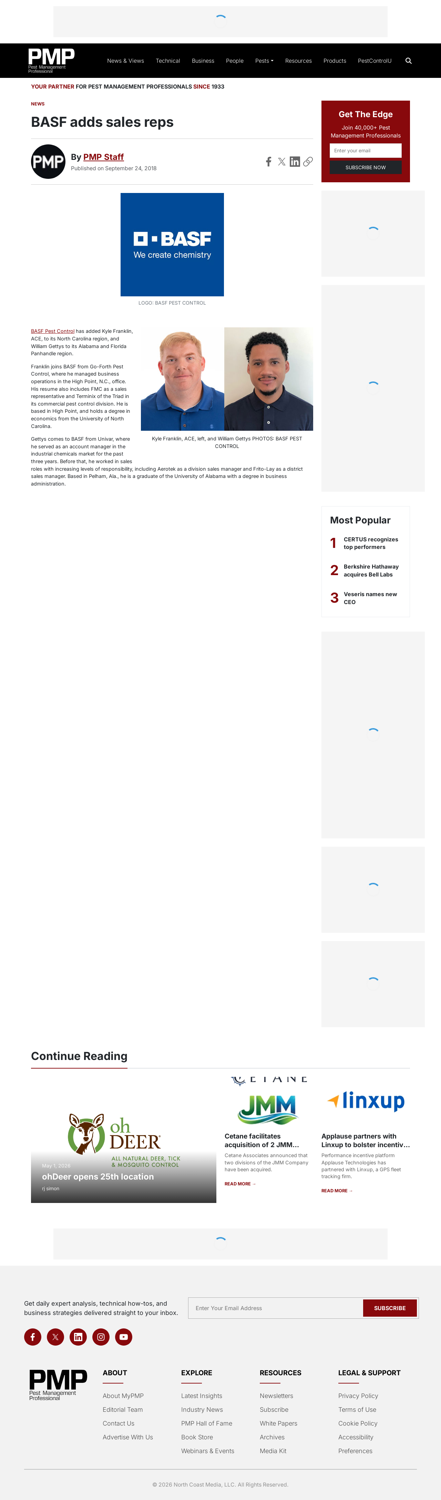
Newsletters (276, 1395)
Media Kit (273, 1451)
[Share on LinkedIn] (295, 161)
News (37, 103)
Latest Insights (201, 1395)
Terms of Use (357, 1409)
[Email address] (366, 150)
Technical (168, 60)
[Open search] (408, 61)
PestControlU (375, 60)
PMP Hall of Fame (206, 1423)
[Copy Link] (308, 161)
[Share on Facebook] (269, 161)
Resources (298, 60)
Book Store (197, 1437)
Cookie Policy (358, 1423)
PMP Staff (103, 157)
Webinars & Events (207, 1451)
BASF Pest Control (52, 331)
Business (203, 60)
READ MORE (238, 1183)
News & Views (125, 60)
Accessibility (355, 1437)
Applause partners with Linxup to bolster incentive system (364, 1144)
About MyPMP (123, 1395)
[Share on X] (282, 161)
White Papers (278, 1423)
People (235, 60)
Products (335, 60)
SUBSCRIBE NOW (366, 167)
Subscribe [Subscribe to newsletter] (390, 1308)
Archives (272, 1437)
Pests (262, 60)
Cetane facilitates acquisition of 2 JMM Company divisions (259, 1144)
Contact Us (118, 1423)
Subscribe (274, 1409)
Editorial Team (123, 1409)
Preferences (355, 1451)
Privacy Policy (358, 1395)
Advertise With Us (128, 1437)
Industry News (202, 1409)
